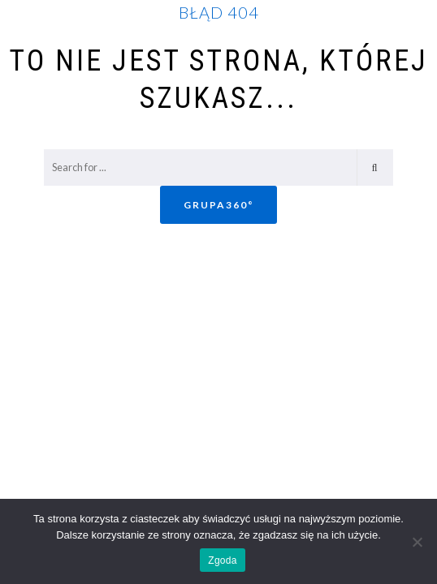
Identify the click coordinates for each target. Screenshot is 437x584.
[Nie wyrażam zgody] (417, 542)
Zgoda (222, 560)
